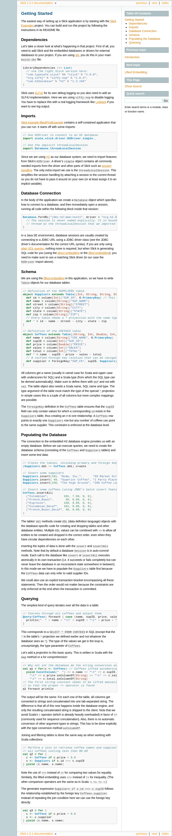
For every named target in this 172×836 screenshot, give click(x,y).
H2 (48, 156)
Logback (100, 101)
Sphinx (159, 833)
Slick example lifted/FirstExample (42, 122)
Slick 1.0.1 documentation (36, 3)
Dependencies (138, 23)
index (165, 3)
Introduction (132, 57)
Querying (135, 42)
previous (141, 3)
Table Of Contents (138, 13)
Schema (134, 35)
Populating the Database (144, 38)
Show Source (133, 86)
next (154, 3)
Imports (134, 27)
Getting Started (134, 19)
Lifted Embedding (136, 72)
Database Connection (143, 31)
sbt (77, 55)
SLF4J (39, 92)
